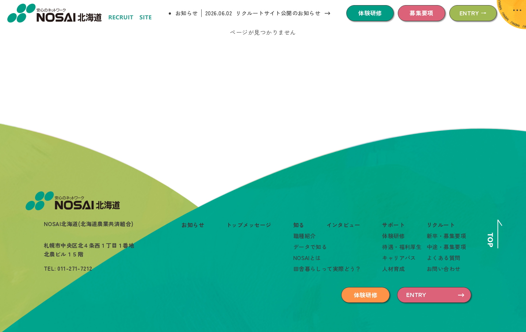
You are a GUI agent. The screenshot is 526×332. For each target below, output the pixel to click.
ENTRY (416, 295)
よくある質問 (444, 258)
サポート (393, 225)
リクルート (441, 225)
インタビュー (344, 225)
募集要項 (421, 12)
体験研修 (370, 12)
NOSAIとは (307, 258)
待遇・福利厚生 (402, 247)
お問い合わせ (444, 268)
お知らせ (186, 13)
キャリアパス (399, 258)
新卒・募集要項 (446, 236)
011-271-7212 (74, 268)
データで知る (310, 247)
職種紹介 (304, 236)
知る (299, 225)
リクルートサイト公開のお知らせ (278, 13)
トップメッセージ (248, 225)
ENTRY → (473, 12)
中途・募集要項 (446, 247)
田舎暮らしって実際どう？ (327, 268)
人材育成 (393, 268)
